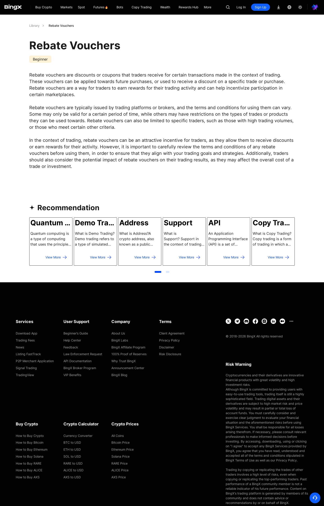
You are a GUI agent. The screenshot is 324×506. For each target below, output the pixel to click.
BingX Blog (119, 375)
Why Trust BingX (123, 361)
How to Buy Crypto (30, 436)
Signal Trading (26, 368)
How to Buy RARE (28, 463)
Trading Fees (25, 340)
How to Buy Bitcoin (29, 442)
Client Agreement (171, 333)
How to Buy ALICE (29, 470)
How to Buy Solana (29, 456)
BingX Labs (119, 340)
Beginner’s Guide (75, 333)
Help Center (72, 340)
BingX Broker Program (79, 368)
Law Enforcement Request (82, 354)
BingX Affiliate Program (128, 347)
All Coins (117, 436)
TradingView (25, 375)
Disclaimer (166, 347)
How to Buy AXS (28, 477)
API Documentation (77, 361)
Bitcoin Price (120, 442)
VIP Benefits (72, 375)
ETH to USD (72, 449)
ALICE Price (119, 470)
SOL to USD (72, 456)
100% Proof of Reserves (128, 354)
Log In (241, 7)
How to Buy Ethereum (31, 449)
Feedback (70, 347)
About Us (118, 333)
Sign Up (260, 7)
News (20, 347)
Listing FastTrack (28, 354)
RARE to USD (73, 463)
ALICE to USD (73, 470)
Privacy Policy (169, 340)
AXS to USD (72, 477)
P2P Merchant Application (35, 361)
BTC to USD (72, 442)
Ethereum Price (122, 449)
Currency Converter (77, 436)
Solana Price (120, 456)
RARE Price (119, 463)
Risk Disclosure (170, 354)
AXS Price (118, 477)
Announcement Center (127, 368)
